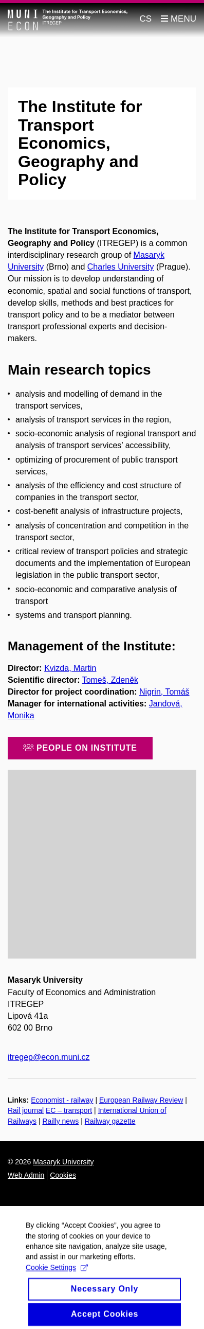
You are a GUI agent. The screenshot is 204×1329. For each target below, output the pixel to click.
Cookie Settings (57, 1273)
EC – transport (69, 1110)
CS (146, 19)
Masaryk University (63, 1162)
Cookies (63, 1175)
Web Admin (26, 1175)
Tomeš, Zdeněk (110, 680)
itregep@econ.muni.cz (48, 1057)
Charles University (120, 266)
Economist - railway (62, 1100)
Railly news (60, 1121)
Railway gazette (110, 1121)
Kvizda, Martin (70, 668)
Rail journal (26, 1110)
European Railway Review (141, 1100)
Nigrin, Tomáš (164, 691)
